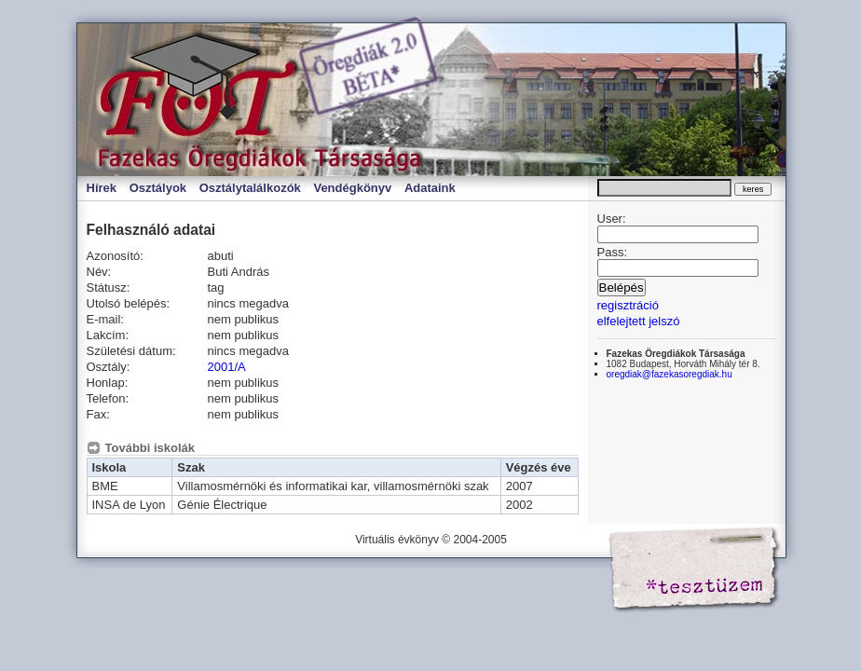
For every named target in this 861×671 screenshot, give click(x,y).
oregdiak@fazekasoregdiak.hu (669, 374)
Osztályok (158, 188)
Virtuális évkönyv (273, 99)
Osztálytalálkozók (250, 188)
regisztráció (628, 305)
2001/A (227, 367)
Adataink (430, 188)
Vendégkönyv (352, 188)
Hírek (102, 188)
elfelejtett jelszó (638, 321)
